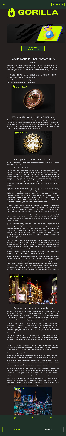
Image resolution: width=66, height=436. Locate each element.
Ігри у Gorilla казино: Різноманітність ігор (22, 78)
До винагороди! (58, 4)
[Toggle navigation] (4, 4)
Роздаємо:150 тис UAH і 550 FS (33, 48)
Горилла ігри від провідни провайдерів (22, 82)
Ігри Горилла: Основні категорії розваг (22, 80)
